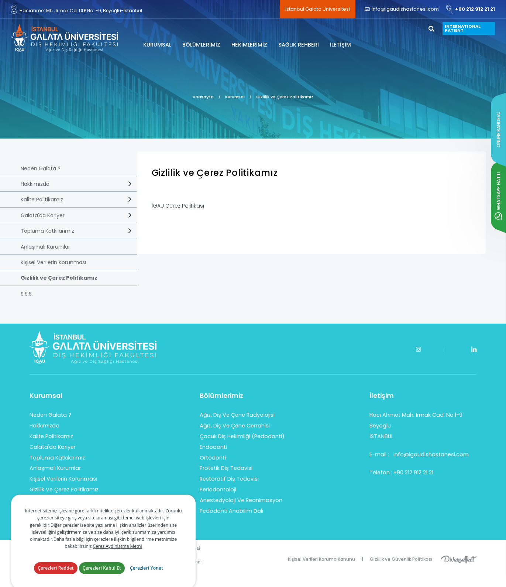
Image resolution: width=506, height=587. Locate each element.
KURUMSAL (157, 44)
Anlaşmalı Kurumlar (45, 246)
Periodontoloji (218, 489)
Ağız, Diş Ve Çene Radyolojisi (237, 415)
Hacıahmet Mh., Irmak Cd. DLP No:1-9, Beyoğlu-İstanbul (76, 9)
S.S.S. (27, 293)
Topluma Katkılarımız (47, 231)
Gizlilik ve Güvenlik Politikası (401, 559)
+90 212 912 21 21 (470, 9)
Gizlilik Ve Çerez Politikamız (64, 489)
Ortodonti (213, 457)
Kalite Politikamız (42, 199)
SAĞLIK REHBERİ (298, 44)
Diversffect (458, 559)
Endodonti (213, 447)
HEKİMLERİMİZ (249, 44)
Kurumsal (235, 97)
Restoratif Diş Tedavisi (229, 478)
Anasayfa (203, 97)
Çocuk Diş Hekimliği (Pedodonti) (242, 436)
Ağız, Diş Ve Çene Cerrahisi (235, 425)
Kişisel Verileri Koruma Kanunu (321, 559)
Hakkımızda (35, 184)
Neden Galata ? (41, 168)
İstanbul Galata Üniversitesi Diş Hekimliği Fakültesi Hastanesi (64, 38)
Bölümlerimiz (221, 395)
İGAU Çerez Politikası (178, 205)
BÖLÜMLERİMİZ (201, 44)
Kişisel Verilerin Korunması (53, 262)
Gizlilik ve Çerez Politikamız (284, 97)
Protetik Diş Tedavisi (226, 468)
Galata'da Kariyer (43, 215)
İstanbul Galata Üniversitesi (317, 9)
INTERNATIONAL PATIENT (463, 28)
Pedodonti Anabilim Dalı (231, 511)
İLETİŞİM (340, 44)
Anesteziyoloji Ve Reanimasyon (241, 500)
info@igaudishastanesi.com (402, 9)
